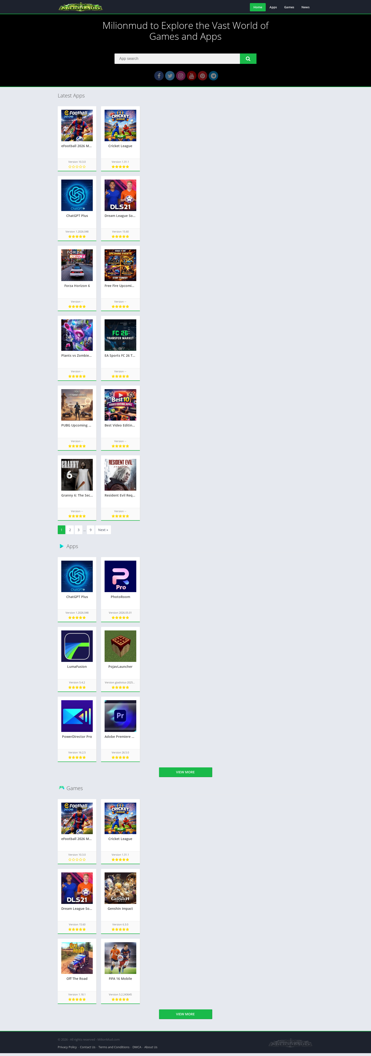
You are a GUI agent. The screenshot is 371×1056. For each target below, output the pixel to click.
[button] (248, 60)
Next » (103, 534)
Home (257, 7)
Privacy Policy (67, 1050)
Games (289, 7)
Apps (273, 7)
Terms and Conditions (113, 1050)
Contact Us (87, 1050)
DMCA (136, 1050)
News (305, 7)
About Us (150, 1050)
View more (185, 776)
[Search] (185, 60)
